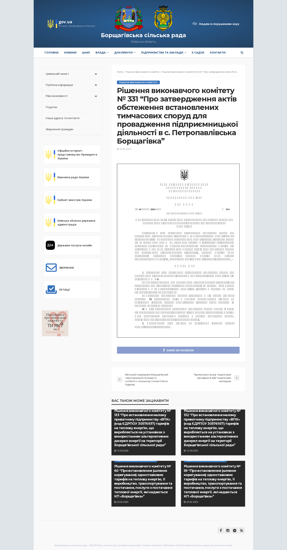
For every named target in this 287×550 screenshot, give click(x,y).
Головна (52, 52)
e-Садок (198, 52)
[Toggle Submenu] (96, 73)
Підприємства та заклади (162, 52)
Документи (123, 52)
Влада (101, 52)
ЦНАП (86, 52)
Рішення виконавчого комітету (138, 82)
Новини (70, 52)
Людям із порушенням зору (219, 24)
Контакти (217, 52)
